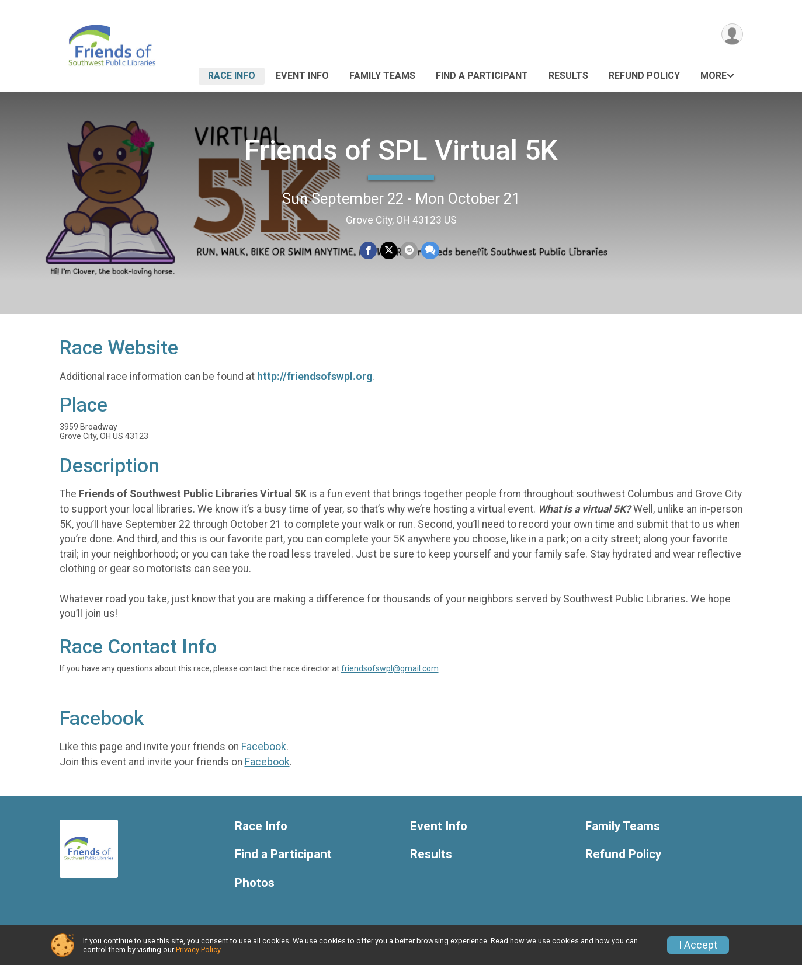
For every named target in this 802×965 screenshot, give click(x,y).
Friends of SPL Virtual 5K (401, 150)
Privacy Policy (198, 949)
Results (568, 75)
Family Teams (382, 75)
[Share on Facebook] (368, 250)
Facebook (263, 747)
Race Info (231, 75)
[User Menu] (732, 34)
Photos (255, 883)
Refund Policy (644, 75)
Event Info (302, 75)
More (713, 75)
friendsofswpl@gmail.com (390, 668)
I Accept (698, 945)
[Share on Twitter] (388, 250)
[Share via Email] (409, 250)
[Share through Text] (430, 250)
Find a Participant (482, 75)
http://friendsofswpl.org (314, 376)
